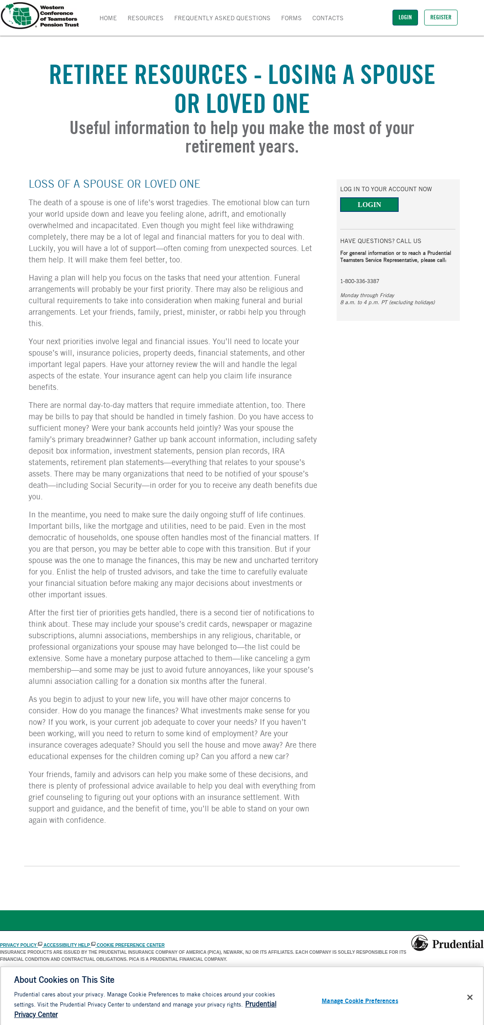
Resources (146, 19)
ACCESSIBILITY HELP (70, 945)
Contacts (328, 19)
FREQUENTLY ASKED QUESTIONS (222, 19)
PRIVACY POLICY (22, 945)
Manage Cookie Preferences (360, 1004)
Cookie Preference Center (131, 945)
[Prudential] (447, 943)
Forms (291, 19)
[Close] (470, 1000)
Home (108, 19)
